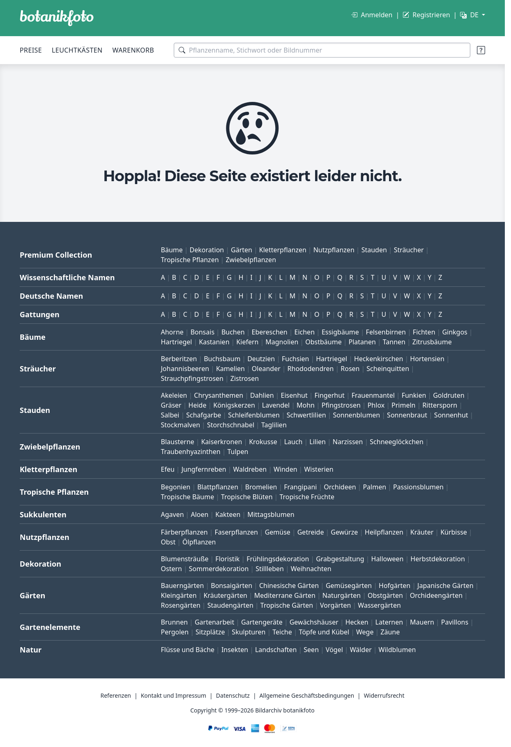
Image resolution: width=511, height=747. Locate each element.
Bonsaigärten (231, 585)
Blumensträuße (185, 558)
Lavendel (276, 405)
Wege (364, 631)
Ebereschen (269, 332)
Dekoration (207, 249)
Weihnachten (311, 568)
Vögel (334, 649)
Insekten (234, 649)
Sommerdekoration (219, 568)
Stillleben (270, 568)
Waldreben (250, 469)
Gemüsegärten (349, 585)
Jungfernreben (204, 469)
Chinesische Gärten (289, 585)
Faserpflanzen (236, 532)
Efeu (168, 469)
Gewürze (344, 532)
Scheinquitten (387, 368)
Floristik (227, 558)
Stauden (374, 249)
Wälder (361, 649)
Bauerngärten (182, 585)
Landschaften (276, 649)
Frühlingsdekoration (277, 558)
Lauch (293, 441)
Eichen (305, 332)
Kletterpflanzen (282, 249)
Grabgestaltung (340, 558)
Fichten (424, 332)
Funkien (414, 395)
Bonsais (202, 332)
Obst (168, 541)
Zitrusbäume (432, 341)
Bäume (172, 249)
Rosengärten (180, 605)
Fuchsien (295, 358)
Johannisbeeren (185, 368)
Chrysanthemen (218, 395)
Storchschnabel (230, 424)
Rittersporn (439, 405)
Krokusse (263, 441)
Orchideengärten (436, 595)
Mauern (422, 622)
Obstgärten (385, 595)
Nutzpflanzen (333, 249)
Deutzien (261, 358)
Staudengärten (230, 605)
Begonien (176, 486)
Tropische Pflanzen (190, 259)
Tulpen (237, 451)
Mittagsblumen (270, 514)
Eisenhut (294, 395)
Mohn (306, 405)
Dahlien (262, 395)
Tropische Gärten (286, 605)
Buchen (233, 332)
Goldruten (448, 395)
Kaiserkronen (221, 441)
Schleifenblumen (254, 415)
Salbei (170, 415)
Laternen (389, 622)
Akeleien (174, 395)
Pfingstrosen (341, 405)
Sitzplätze (210, 631)
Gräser (171, 405)
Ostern (171, 568)
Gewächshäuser (314, 622)
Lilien (317, 441)
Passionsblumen (418, 486)
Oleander (266, 368)
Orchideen (340, 486)
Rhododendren (311, 368)
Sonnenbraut (407, 415)
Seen (311, 649)
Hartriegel (176, 341)
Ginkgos (454, 332)
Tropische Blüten (247, 496)
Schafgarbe (203, 415)
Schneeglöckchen (397, 441)
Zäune (390, 631)
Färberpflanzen (184, 532)
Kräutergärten (225, 595)
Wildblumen (397, 649)
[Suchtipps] (481, 50)
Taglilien (274, 424)
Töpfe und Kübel (324, 631)
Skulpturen (248, 631)
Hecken (356, 622)
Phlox (376, 405)
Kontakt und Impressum (173, 695)
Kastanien (214, 341)
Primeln (403, 405)
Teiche (282, 631)
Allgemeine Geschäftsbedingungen (307, 695)
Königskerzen (234, 405)
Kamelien (230, 368)
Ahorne (172, 332)
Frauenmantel (373, 395)
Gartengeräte (262, 622)
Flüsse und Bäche (188, 649)
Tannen (394, 341)
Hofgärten (394, 585)
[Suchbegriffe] (322, 50)
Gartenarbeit (214, 622)
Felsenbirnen (386, 332)
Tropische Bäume (187, 496)
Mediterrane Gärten (284, 595)
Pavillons (454, 622)
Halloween (387, 558)
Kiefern (247, 341)
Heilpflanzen (384, 532)
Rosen (350, 368)
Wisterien (318, 469)
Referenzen (115, 695)
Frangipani (300, 486)
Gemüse (277, 532)
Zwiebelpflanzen (251, 259)
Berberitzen (179, 358)
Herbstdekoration (437, 558)
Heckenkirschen (378, 358)
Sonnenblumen (356, 415)
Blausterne (177, 441)
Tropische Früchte (306, 496)
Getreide (310, 532)
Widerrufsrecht (384, 695)
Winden (285, 469)
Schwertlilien (306, 415)
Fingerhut (330, 395)
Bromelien (261, 486)
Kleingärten (179, 595)
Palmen (374, 486)
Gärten (241, 249)
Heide (198, 405)
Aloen (199, 514)
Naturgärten (341, 595)
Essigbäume (340, 332)
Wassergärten (379, 605)
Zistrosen (244, 378)
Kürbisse (453, 532)
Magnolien (281, 341)
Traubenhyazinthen (191, 451)
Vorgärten (335, 605)
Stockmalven (180, 424)
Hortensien (427, 358)
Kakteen (227, 514)
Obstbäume (323, 341)
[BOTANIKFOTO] (57, 18)
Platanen (361, 341)
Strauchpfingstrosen (192, 378)
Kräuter (421, 532)
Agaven (172, 514)
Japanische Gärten (445, 585)
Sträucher (409, 249)
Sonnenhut (451, 415)
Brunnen (174, 622)
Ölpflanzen (199, 541)
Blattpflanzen (217, 486)
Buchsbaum (222, 358)
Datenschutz (233, 695)
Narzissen (348, 441)
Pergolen (175, 631)
